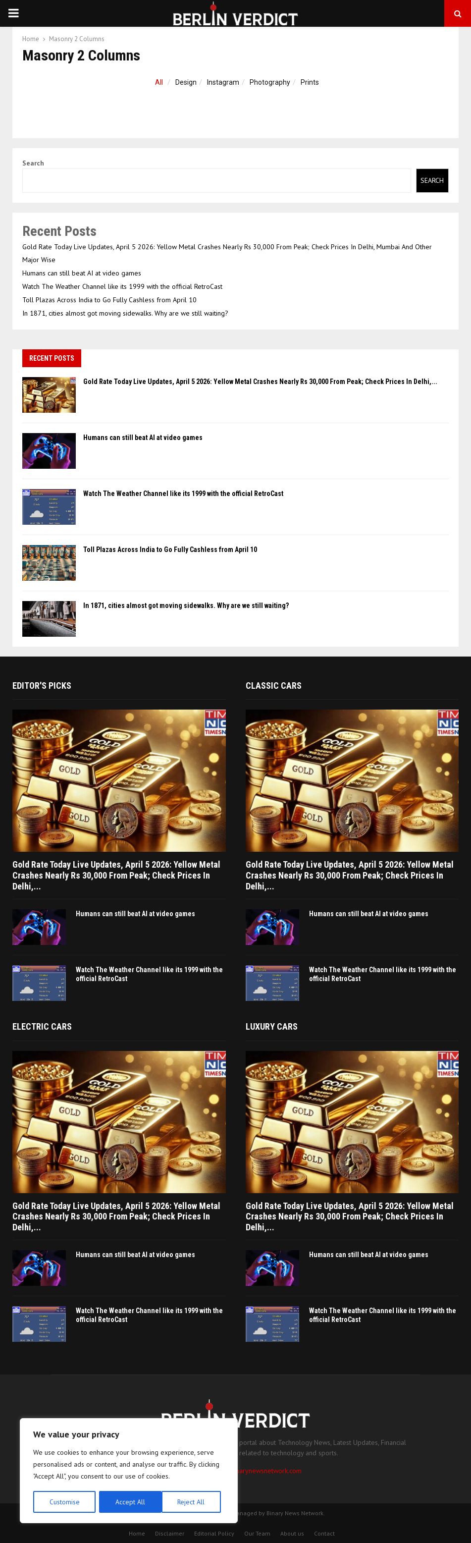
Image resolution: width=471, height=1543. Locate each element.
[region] (129, 1471)
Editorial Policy (214, 1533)
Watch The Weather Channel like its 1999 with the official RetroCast (122, 286)
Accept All (194, 1501)
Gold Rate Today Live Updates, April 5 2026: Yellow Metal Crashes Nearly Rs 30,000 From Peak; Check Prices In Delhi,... (260, 382)
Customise (64, 1501)
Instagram (223, 82)
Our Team (257, 1533)
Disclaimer (169, 1533)
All (159, 82)
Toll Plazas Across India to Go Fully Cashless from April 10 (109, 299)
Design (186, 82)
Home (137, 1533)
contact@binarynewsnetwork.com (252, 1470)
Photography (270, 82)
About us (292, 1533)
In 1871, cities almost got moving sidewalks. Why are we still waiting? (125, 313)
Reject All (129, 1501)
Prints (310, 82)
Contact (324, 1533)
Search (33, 163)
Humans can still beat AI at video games (81, 273)
